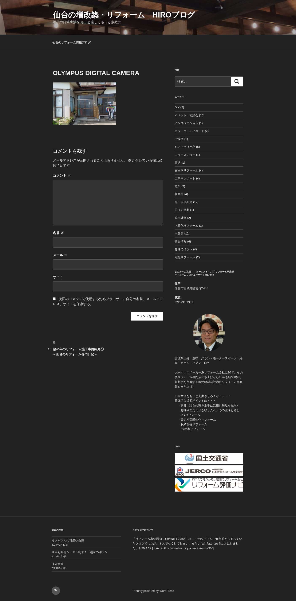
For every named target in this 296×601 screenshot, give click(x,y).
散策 (178, 186)
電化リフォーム (185, 257)
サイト (58, 277)
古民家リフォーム (186, 170)
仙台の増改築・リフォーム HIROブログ (124, 15)
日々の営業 (182, 210)
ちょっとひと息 (185, 146)
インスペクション (186, 123)
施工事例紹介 (183, 202)
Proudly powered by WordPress (153, 591)
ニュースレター (185, 154)
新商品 (179, 194)
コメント (62, 175)
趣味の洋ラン (183, 249)
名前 (58, 233)
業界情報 (180, 241)
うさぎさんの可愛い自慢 (68, 540)
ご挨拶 (179, 139)
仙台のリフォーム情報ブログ (71, 42)
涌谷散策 (57, 564)
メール (60, 255)
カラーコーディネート (189, 131)
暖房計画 (180, 218)
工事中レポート (185, 178)
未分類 (179, 233)
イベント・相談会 (186, 115)
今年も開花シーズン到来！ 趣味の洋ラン (80, 552)
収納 (178, 162)
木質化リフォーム (186, 225)
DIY (177, 107)
